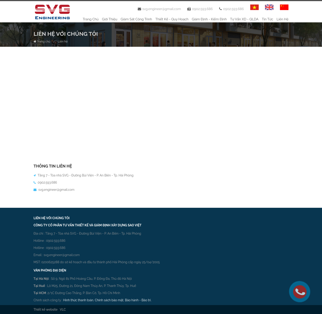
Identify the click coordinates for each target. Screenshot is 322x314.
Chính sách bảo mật (109, 300)
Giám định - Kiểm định (209, 19)
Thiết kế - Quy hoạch (172, 19)
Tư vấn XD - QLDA (244, 19)
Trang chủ (91, 19)
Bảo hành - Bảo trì (138, 300)
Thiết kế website (45, 309)
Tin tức (267, 19)
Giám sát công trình (136, 19)
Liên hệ (282, 19)
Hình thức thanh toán (78, 300)
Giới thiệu (109, 19)
